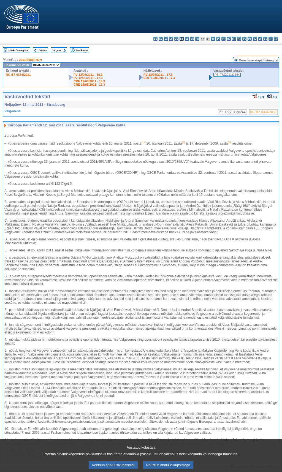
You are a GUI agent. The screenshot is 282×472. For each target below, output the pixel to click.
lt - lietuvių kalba (223, 39)
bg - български (155, 39)
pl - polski (244, 39)
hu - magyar (229, 39)
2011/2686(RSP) (30, 59)
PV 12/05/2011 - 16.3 (88, 74)
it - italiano (213, 39)
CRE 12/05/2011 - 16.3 (89, 81)
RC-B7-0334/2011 (18, 74)
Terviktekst (81, 50)
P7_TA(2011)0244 (227, 74)
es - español (161, 39)
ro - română (255, 39)
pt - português (250, 39)
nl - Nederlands (239, 39)
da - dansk (171, 39)
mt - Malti (234, 39)
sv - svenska (276, 39)
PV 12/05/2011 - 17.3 (88, 78)
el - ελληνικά (187, 39)
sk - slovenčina (260, 39)
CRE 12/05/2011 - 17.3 (89, 84)
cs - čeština (166, 39)
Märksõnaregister (19, 50)
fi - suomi (271, 39)
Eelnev (43, 50)
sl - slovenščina (265, 39)
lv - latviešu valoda (218, 39)
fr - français (197, 39)
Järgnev (56, 50)
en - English (192, 39)
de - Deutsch (176, 39)
